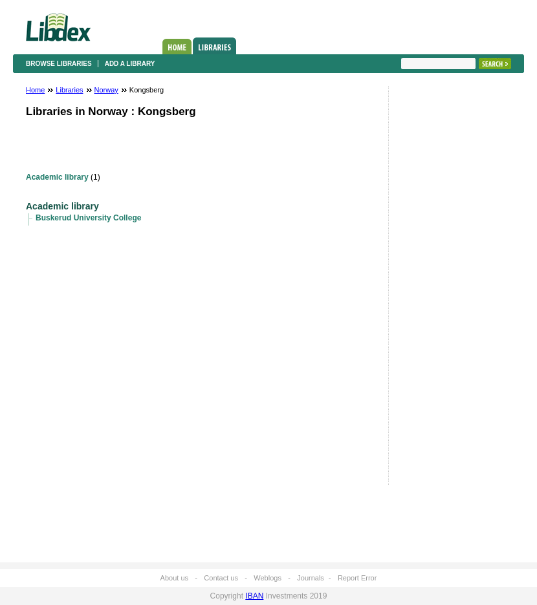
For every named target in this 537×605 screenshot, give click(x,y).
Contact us (221, 578)
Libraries (214, 45)
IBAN (254, 595)
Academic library (57, 177)
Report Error (357, 578)
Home (177, 46)
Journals (310, 578)
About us (174, 578)
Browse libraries (59, 63)
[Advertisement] (440, 289)
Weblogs (267, 578)
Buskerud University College (88, 217)
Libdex (58, 27)
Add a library (130, 63)
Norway (106, 90)
